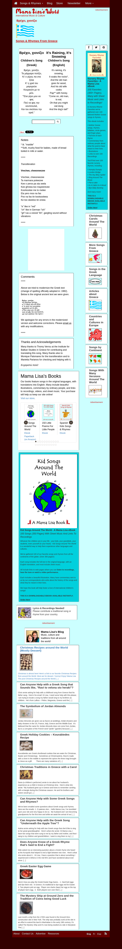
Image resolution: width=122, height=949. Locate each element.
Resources (53, 933)
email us (67, 323)
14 (40, 444)
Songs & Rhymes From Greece (36, 41)
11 (58, 441)
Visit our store (28, 398)
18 (49, 444)
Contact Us (27, 933)
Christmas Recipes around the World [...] (42, 679)
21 (55, 444)
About (16, 933)
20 (53, 444)
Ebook (27, 433)
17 (47, 444)
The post (22, 679)
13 (38, 444)
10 (55, 441)
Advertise (41, 933)
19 (51, 444)
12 (36, 444)
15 (42, 444)
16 (44, 444)
